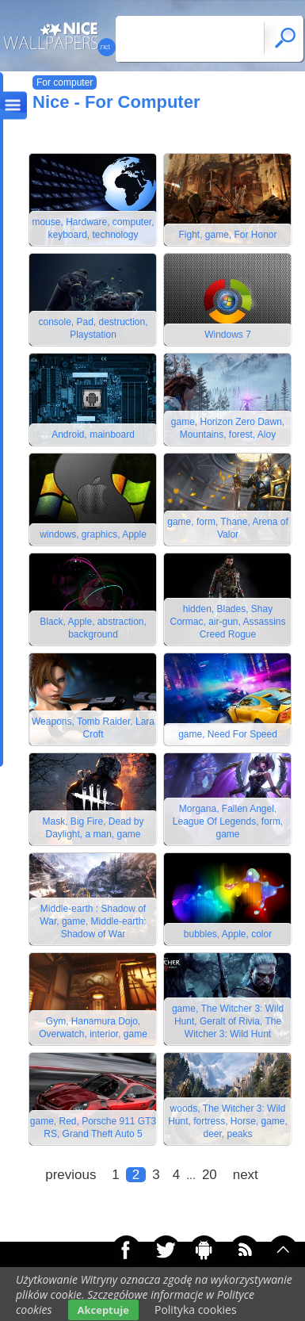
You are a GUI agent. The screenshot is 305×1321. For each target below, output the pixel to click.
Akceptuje (103, 1310)
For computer (64, 82)
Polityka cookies (195, 1309)
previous (70, 1174)
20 (209, 1174)
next (245, 1174)
